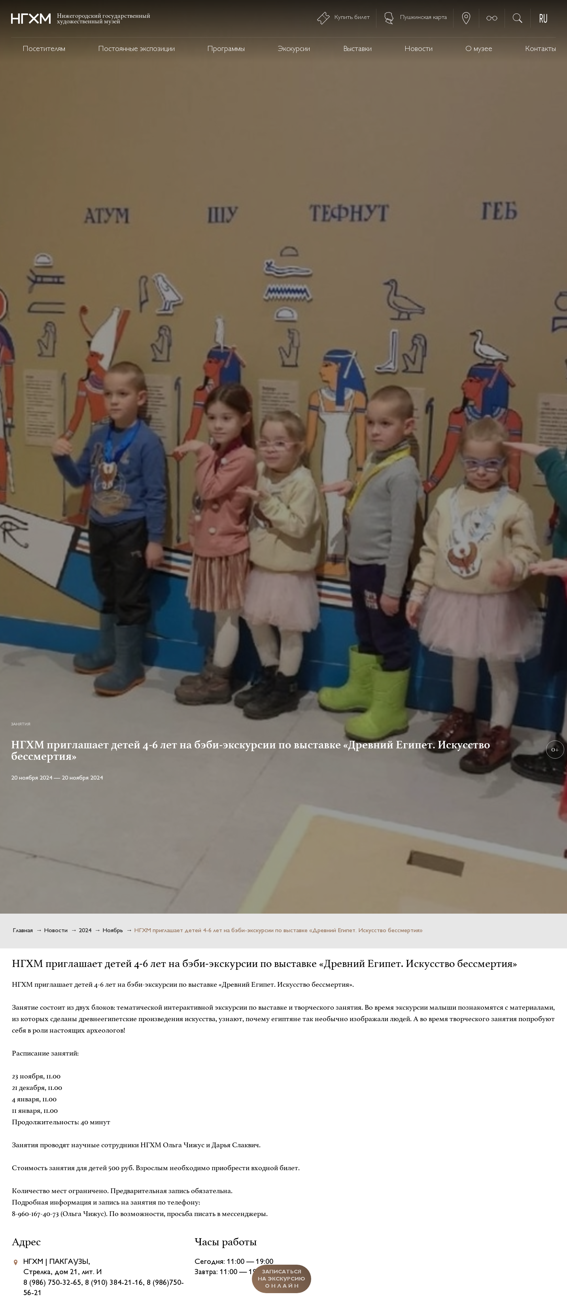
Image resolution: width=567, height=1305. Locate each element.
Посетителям (44, 49)
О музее (478, 49)
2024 (85, 931)
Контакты (540, 49)
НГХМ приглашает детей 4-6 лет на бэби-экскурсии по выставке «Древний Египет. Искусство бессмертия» (278, 931)
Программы (226, 49)
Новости (419, 49)
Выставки (357, 49)
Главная (23, 931)
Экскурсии (294, 49)
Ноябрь (112, 931)
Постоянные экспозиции (136, 49)
